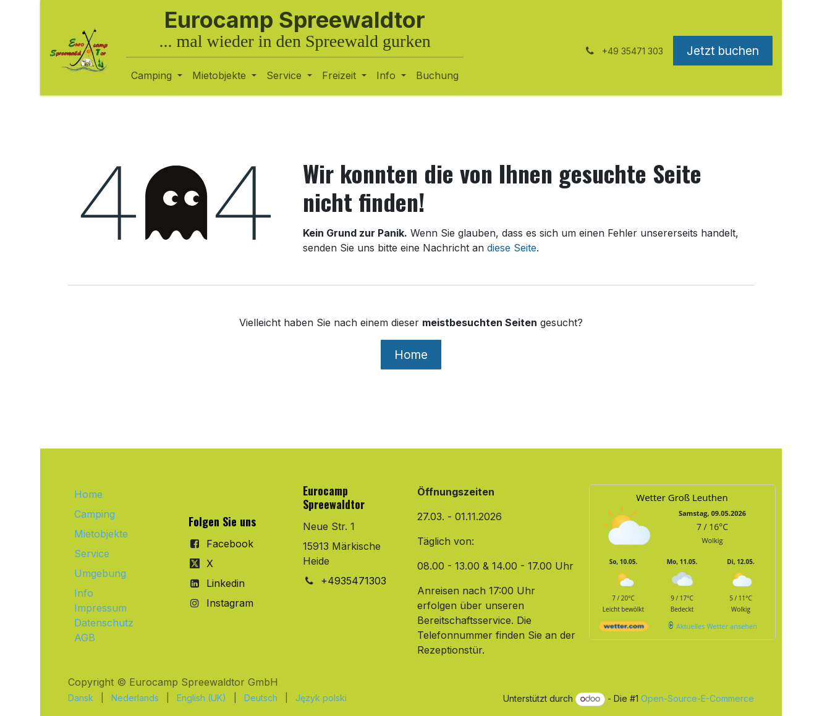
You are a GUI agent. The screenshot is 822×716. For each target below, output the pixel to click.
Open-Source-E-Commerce (697, 698)
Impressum (100, 608)
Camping (94, 514)
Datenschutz (103, 623)
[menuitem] (156, 75)
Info (83, 593)
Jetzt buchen (723, 50)
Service (91, 553)
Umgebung (100, 573)
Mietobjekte (101, 534)
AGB (84, 637)
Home (411, 354)
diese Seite (511, 248)
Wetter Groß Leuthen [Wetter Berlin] (681, 497)
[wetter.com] (623, 628)
